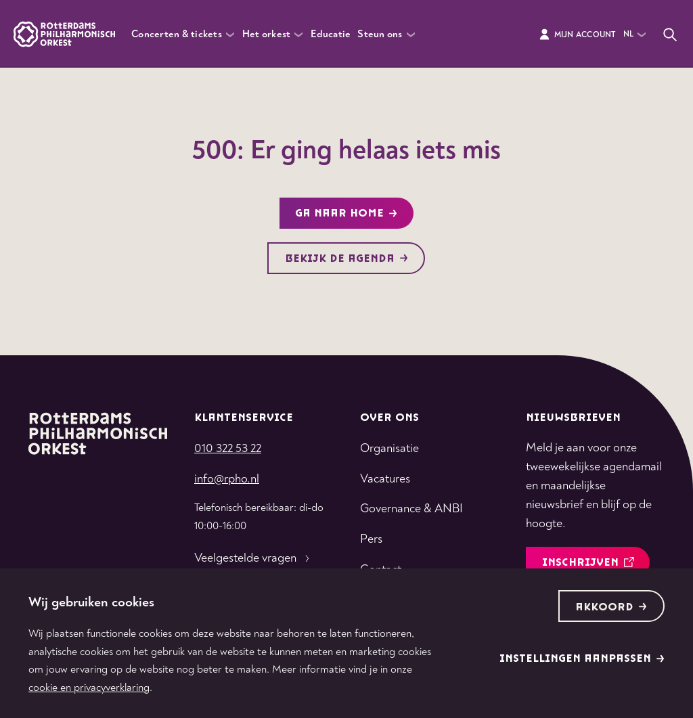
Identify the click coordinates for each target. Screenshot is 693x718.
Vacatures (385, 479)
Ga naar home (346, 213)
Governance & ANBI (411, 508)
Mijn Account (577, 34)
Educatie (331, 34)
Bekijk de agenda (346, 259)
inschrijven (588, 563)
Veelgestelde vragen (253, 558)
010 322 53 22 (227, 448)
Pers (371, 539)
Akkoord (611, 607)
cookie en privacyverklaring (89, 687)
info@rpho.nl (226, 479)
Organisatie (389, 448)
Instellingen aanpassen (582, 659)
